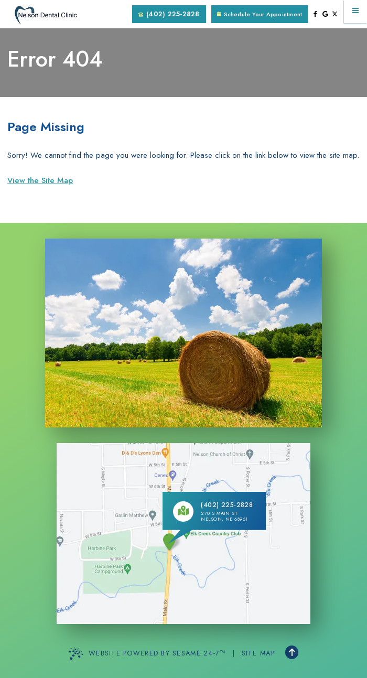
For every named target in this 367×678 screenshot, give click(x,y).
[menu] (355, 11)
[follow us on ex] (335, 14)
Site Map (258, 653)
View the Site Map (40, 180)
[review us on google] (325, 14)
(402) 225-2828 (168, 14)
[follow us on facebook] (315, 14)
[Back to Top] (291, 652)
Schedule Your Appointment (259, 14)
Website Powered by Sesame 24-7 (147, 654)
